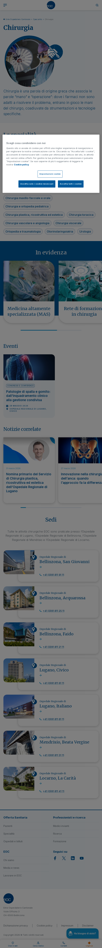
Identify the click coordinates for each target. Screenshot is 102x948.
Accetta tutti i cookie (71, 184)
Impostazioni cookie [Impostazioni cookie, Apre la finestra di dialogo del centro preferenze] (50, 174)
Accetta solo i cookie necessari (36, 184)
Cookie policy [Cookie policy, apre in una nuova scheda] (21, 164)
